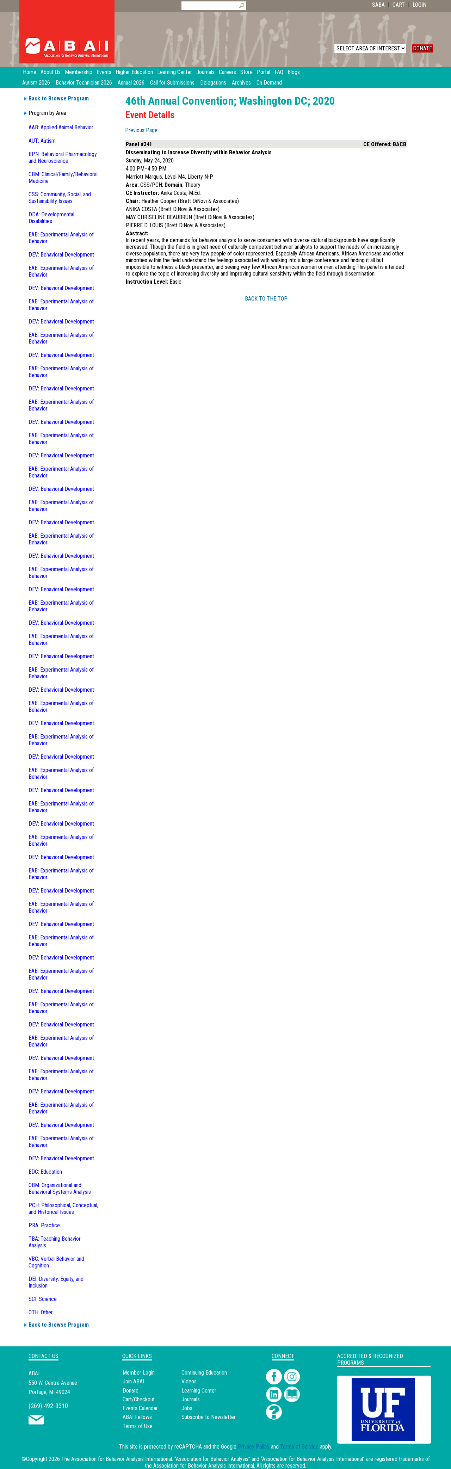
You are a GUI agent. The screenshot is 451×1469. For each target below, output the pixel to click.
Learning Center (198, 1390)
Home (29, 72)
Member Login (139, 1372)
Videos (189, 1381)
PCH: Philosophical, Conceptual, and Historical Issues (63, 1208)
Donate (130, 1390)
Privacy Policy (254, 1446)
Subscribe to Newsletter (208, 1417)
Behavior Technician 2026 (84, 82)
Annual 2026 (131, 82)
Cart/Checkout (139, 1399)
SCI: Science (43, 1299)
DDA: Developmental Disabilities (51, 217)
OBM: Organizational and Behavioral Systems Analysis (60, 1188)
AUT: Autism (42, 140)
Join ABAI (133, 1381)
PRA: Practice (44, 1225)
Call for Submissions (172, 82)
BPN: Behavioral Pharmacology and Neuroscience (63, 157)
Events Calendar (140, 1408)
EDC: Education (45, 1171)
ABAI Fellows (137, 1417)
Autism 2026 (36, 82)
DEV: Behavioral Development (61, 254)
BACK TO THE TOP (266, 298)
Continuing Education (204, 1372)
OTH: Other (41, 1312)
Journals (190, 1399)
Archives (241, 82)
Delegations (213, 82)
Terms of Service (299, 1446)
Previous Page (141, 130)
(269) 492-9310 (48, 1406)
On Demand (269, 82)
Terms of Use (138, 1426)
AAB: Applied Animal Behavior (61, 127)
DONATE (422, 48)
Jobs (186, 1408)
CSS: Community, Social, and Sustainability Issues (60, 197)
